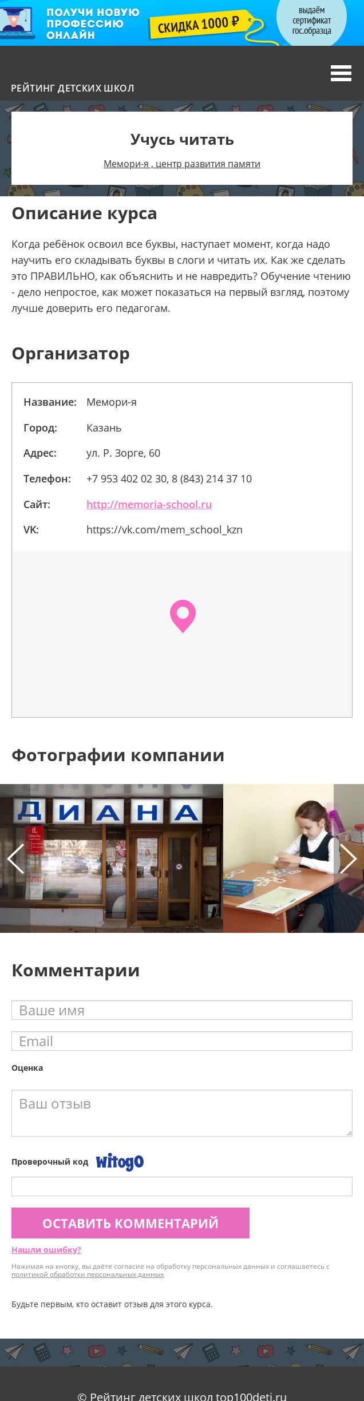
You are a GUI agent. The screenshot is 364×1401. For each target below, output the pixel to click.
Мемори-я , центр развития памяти (182, 163)
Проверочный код (49, 1161)
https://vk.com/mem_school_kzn (164, 529)
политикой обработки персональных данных (87, 1274)
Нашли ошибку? (46, 1249)
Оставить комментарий (130, 1223)
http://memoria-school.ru (149, 504)
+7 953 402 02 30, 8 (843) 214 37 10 (169, 478)
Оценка (27, 1067)
